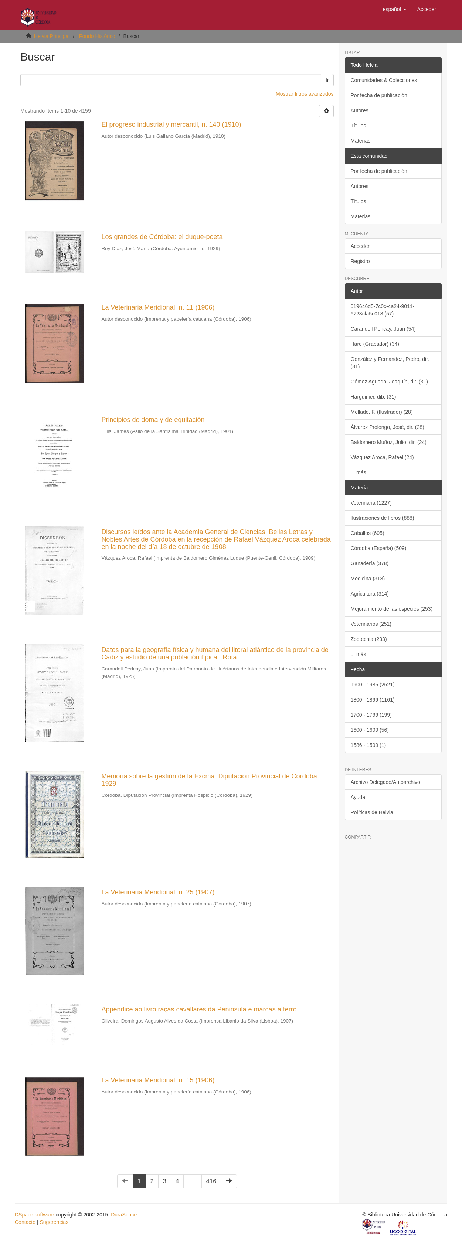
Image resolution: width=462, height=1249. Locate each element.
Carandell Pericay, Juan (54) (383, 329)
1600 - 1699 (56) (370, 730)
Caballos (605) (367, 533)
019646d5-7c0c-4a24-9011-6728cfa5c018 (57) (383, 310)
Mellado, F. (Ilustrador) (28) (382, 412)
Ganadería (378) (370, 563)
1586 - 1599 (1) (368, 745)
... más (358, 472)
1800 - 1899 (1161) (373, 700)
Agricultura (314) (370, 594)
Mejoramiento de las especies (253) (392, 609)
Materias (361, 141)
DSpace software (34, 1215)
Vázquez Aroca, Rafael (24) (382, 457)
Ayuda (358, 797)
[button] (394, 9)
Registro (360, 261)
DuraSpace (124, 1215)
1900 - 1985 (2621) (373, 684)
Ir (327, 80)
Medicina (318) (368, 578)
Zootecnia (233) (369, 639)
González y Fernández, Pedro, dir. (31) (390, 362)
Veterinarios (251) (371, 624)
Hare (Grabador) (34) (375, 344)
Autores (359, 110)
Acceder (360, 246)
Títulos (358, 126)
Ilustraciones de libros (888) (382, 518)
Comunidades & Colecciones (384, 80)
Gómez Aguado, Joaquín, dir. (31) (389, 382)
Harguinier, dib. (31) (373, 397)
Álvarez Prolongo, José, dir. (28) (387, 427)
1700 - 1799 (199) (371, 715)
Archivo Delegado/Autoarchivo (385, 782)
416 (211, 1181)
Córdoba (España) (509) (379, 548)
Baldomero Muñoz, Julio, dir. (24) (389, 442)
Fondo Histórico (97, 36)
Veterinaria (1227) (371, 503)
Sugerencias (54, 1222)
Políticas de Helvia (372, 812)
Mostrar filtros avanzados (304, 94)
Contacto (25, 1222)
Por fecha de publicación (379, 95)
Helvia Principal (51, 36)
